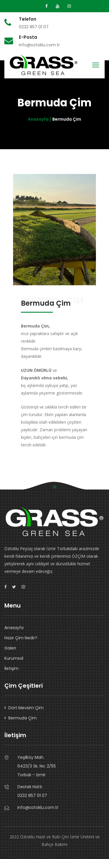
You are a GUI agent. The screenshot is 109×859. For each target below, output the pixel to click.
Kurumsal (13, 658)
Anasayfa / (40, 119)
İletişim (11, 668)
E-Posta (28, 37)
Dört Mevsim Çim (26, 708)
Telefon (27, 19)
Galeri (10, 648)
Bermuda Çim (22, 718)
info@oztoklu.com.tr (37, 807)
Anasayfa (14, 628)
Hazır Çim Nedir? (20, 638)
